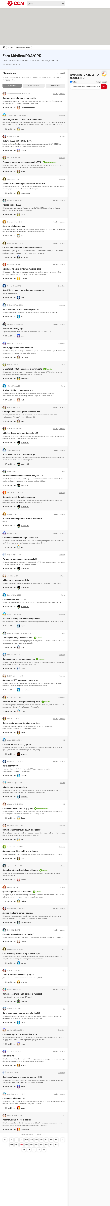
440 (11, 1145)
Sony (13, 80)
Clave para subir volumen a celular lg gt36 (21, 1013)
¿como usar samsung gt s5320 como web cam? (23, 183)
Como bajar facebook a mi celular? (18, 934)
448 (46, 1145)
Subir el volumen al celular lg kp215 (18, 975)
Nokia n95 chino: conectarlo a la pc (18, 390)
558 (43, 1150)
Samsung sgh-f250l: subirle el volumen (20, 851)
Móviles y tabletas (23, 47)
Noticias (74, 82)
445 (36, 1145)
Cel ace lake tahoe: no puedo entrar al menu (22, 247)
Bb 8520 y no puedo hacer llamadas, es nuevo (23, 290)
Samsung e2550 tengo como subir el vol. (20, 680)
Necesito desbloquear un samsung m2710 (21, 618)
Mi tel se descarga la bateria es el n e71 (20, 433)
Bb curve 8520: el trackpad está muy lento (21, 702)
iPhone (48, 77)
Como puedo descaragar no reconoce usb (21, 412)
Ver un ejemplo (102, 82)
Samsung (6, 80)
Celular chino (8, 1056)
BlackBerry (21, 77)
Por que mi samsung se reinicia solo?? (19, 559)
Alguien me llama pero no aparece (17, 913)
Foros (10, 47)
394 (41, 1140)
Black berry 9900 (10, 766)
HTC (29, 77)
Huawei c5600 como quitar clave (17, 141)
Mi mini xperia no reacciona (14, 787)
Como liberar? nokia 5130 (14, 599)
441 (16, 1145)
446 (41, 1145)
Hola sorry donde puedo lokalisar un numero (22, 518)
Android (12, 77)
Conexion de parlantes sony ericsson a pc (21, 953)
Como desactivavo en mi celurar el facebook (22, 994)
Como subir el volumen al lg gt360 (17, 808)
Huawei (35, 77)
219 (31, 1140)
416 (46, 1140)
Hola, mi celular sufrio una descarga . (19, 454)
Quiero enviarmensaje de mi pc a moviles (20, 723)
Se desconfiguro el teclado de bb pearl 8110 (22, 1077)
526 (29, 1150)
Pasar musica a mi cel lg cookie (16, 1120)
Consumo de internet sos (13, 226)
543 (34, 1150)
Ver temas (16, 64)
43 (21, 1140)
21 (16, 1140)
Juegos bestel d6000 (11, 205)
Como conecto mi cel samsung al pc (18, 659)
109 (26, 1140)
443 (26, 1145)
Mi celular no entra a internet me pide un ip (21, 269)
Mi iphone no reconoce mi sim (15, 580)
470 (56, 1145)
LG (53, 77)
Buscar (61, 73)
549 (38, 1150)
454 (51, 1145)
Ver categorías (7, 64)
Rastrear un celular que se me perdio (19, 98)
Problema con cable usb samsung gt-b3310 (21, 162)
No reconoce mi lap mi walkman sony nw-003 (22, 476)
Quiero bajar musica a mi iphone (17, 891)
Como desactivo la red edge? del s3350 (20, 537)
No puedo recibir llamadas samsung (18, 497)
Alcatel (5, 77)
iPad (42, 77)
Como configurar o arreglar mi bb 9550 (19, 1034)
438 (51, 1140)
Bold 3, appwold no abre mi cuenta (17, 348)
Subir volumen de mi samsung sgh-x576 (20, 309)
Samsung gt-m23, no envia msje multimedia (22, 119)
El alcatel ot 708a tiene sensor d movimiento (22, 369)
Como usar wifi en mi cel (13, 1098)
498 (24, 1150)
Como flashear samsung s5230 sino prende (21, 830)
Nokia (58, 77)
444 (31, 1145)
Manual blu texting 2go (12, 328)
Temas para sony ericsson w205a (17, 637)
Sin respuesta (33, 86)
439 (56, 1140)
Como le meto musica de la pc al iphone (20, 870)
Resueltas (55, 86)
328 (36, 1140)
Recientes (12, 86)
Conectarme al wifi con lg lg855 (16, 744)
